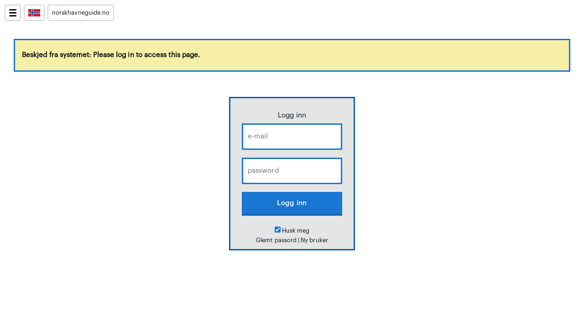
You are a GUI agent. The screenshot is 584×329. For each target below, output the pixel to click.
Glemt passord (276, 240)
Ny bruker (314, 240)
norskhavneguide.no (81, 13)
